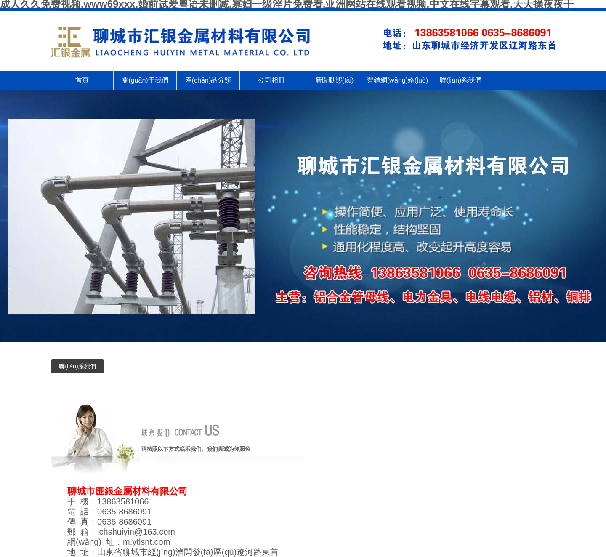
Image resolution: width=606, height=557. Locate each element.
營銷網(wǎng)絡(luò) (397, 80)
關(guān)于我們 (145, 80)
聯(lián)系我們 (461, 80)
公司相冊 (271, 80)
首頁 (82, 80)
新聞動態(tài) (334, 80)
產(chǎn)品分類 (208, 80)
